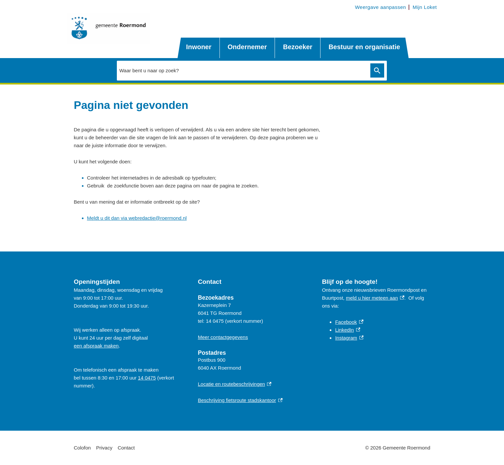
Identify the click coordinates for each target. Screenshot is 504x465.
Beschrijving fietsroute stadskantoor (240, 400)
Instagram (349, 338)
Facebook (349, 322)
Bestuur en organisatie (364, 46)
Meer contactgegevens (223, 337)
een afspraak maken (96, 346)
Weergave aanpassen (380, 7)
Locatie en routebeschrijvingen (234, 384)
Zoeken (376, 70)
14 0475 (147, 378)
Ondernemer (247, 46)
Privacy (104, 447)
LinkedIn (347, 330)
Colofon (82, 447)
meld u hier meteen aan (375, 298)
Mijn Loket (425, 7)
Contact (126, 447)
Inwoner (199, 46)
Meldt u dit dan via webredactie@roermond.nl (137, 218)
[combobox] (242, 70)
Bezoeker (297, 46)
